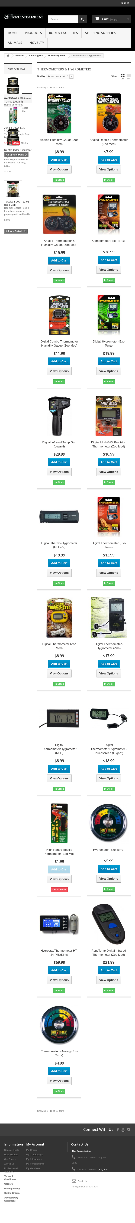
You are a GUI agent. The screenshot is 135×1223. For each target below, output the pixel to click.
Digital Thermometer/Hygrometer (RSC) (59, 749)
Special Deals (16, 244)
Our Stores (10, 1159)
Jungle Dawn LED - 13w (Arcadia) (15, 275)
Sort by (41, 76)
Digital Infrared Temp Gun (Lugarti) (59, 444)
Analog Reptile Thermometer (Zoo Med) (109, 142)
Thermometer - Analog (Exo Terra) (59, 1053)
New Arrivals (16, 68)
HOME (13, 33)
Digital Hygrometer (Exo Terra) (108, 343)
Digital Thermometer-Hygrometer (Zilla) (109, 646)
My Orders (31, 1150)
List (129, 76)
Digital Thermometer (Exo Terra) (109, 545)
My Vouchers (33, 1168)
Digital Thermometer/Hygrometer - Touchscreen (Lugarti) (109, 749)
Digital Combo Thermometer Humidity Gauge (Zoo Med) (59, 343)
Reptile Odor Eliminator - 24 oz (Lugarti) (17, 100)
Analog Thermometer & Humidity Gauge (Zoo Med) (59, 243)
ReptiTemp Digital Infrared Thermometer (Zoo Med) (108, 952)
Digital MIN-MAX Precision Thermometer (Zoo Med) (108, 444)
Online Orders (12, 1193)
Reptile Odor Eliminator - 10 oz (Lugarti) (17, 151)
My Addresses (34, 1159)
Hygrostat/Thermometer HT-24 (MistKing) (59, 952)
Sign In (125, 3)
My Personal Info (35, 1163)
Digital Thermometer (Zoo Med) (59, 646)
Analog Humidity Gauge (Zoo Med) (59, 142)
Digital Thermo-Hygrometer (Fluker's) (59, 545)
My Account (35, 1144)
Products (33, 33)
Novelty (36, 43)
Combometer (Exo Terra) (108, 240)
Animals (15, 43)
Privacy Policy (12, 1188)
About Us (9, 1163)
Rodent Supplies (63, 33)
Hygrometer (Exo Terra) (108, 849)
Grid (122, 76)
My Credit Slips (34, 1154)
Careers (8, 1183)
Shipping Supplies (100, 33)
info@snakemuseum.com (85, 1186)
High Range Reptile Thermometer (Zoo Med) (59, 851)
